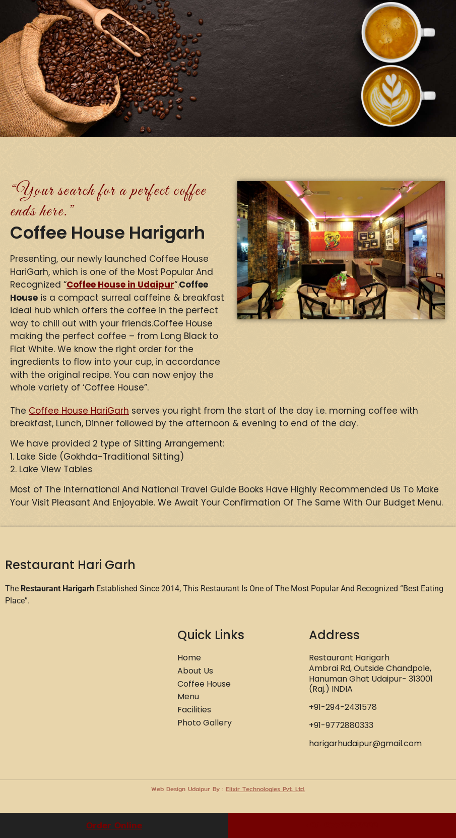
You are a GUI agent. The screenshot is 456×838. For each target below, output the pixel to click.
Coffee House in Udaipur (120, 284)
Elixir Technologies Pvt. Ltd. (265, 789)
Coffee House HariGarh (79, 411)
